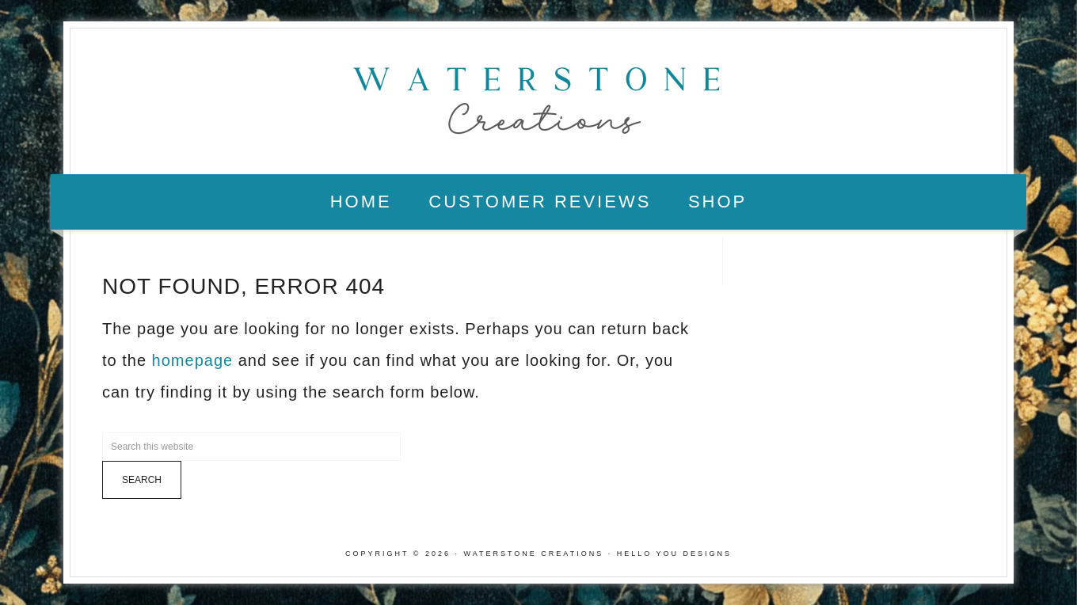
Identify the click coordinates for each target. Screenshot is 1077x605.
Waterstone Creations (538, 95)
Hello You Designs (674, 553)
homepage (193, 360)
